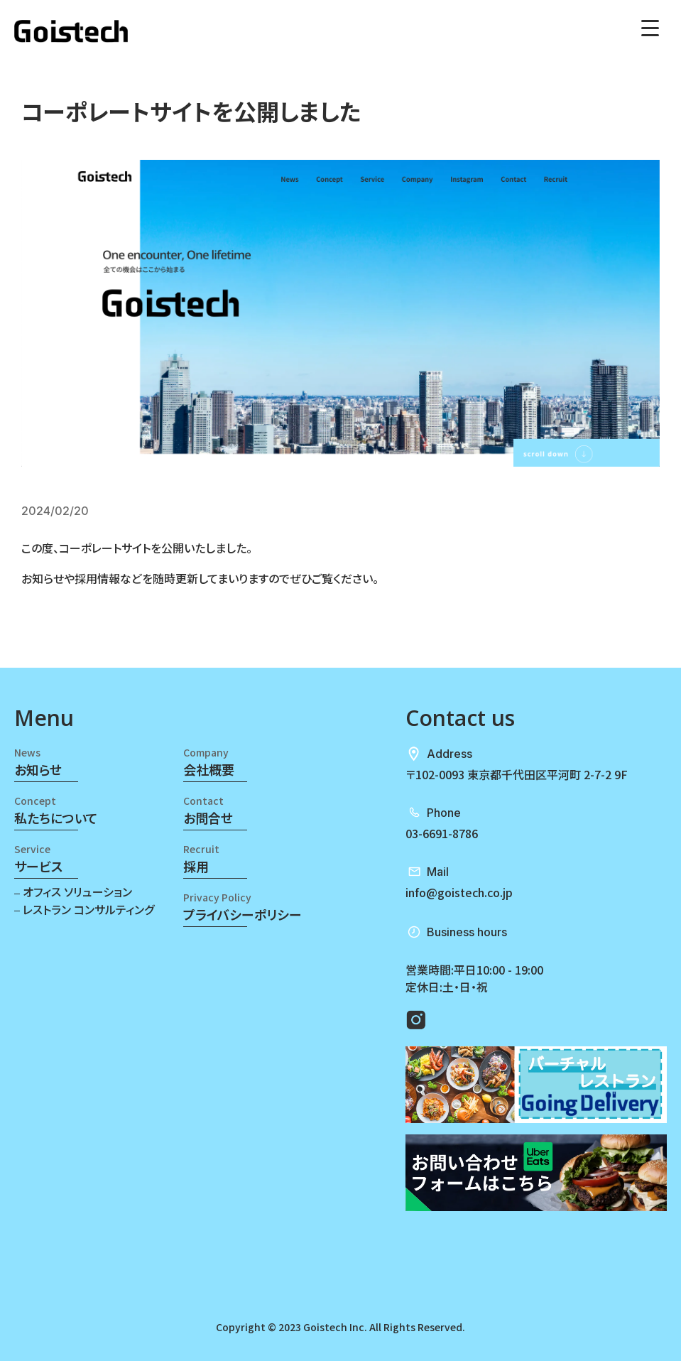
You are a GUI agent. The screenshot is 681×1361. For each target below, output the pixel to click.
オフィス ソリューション (76, 891)
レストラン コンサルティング (87, 908)
